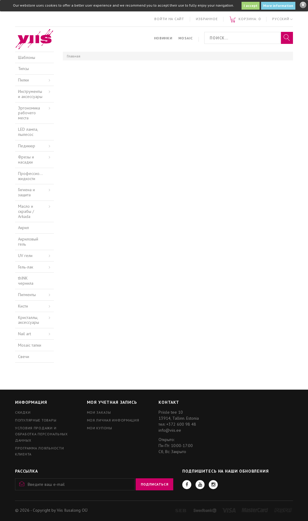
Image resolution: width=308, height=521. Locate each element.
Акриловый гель (28, 241)
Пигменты (27, 294)
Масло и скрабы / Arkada (26, 211)
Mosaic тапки (29, 345)
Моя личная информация (113, 420)
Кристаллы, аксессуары (28, 320)
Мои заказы (99, 412)
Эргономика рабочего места (29, 113)
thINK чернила (25, 280)
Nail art (24, 333)
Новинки (163, 38)
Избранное (206, 19)
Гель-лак (25, 267)
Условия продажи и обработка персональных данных (41, 434)
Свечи (23, 356)
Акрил (23, 227)
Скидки (22, 412)
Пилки (23, 80)
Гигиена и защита (26, 192)
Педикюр (26, 146)
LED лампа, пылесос (28, 132)
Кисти (23, 306)
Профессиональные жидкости (36, 176)
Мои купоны (99, 428)
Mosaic (185, 38)
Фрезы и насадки (26, 159)
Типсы (23, 68)
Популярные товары (35, 420)
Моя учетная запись (112, 402)
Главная (73, 56)
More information (278, 5)
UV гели (25, 255)
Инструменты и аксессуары (30, 94)
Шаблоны (26, 57)
